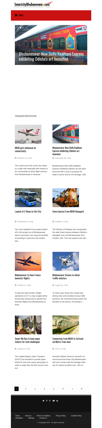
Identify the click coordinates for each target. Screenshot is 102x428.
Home (18, 416)
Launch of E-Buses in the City (28, 211)
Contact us (43, 418)
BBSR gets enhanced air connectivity (25, 149)
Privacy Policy (61, 416)
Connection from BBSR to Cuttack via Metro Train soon (67, 340)
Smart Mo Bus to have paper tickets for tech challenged (27, 340)
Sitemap (31, 418)
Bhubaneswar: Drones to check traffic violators (66, 276)
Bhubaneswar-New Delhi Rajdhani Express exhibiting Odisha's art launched (67, 151)
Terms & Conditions (43, 416)
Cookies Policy (76, 416)
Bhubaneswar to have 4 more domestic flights (28, 276)
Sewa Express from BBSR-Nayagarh (68, 211)
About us (28, 416)
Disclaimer (19, 418)
